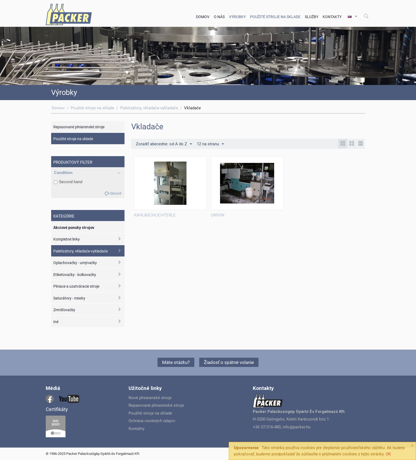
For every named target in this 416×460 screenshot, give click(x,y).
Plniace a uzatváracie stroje (76, 286)
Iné (55, 322)
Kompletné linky (66, 239)
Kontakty (332, 17)
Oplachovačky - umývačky (75, 263)
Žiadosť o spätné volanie (229, 362)
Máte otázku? (176, 362)
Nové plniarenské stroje (150, 397)
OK (388, 454)
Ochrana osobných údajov (152, 420)
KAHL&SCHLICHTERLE (155, 215)
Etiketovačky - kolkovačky (74, 274)
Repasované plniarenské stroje (78, 127)
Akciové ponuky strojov (73, 227)
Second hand (68, 181)
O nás (219, 17)
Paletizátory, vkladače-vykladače (149, 108)
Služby (311, 17)
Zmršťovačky (64, 310)
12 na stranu (210, 144)
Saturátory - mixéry (69, 298)
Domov (202, 17)
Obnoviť (115, 193)
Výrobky (237, 17)
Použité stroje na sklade (275, 17)
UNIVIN (217, 215)
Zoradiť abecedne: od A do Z (164, 144)
